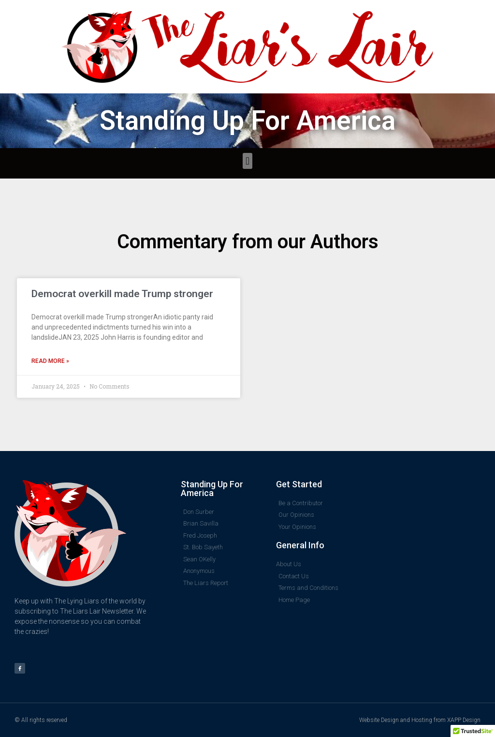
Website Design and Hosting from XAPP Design (419, 720)
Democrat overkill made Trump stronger (122, 294)
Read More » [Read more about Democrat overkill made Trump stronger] (50, 361)
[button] (247, 161)
